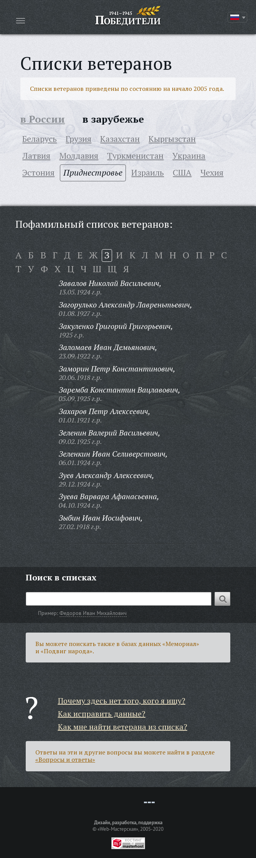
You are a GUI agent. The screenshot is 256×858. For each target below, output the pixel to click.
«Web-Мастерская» (117, 829)
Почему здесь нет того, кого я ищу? (121, 700)
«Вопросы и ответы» (65, 759)
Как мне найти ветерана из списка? (122, 727)
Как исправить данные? (101, 713)
